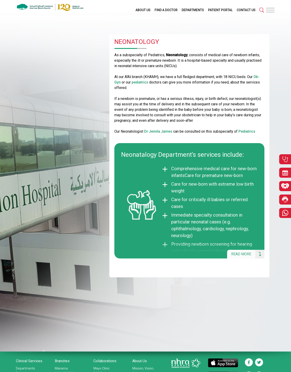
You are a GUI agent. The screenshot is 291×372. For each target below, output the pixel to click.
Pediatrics (246, 131)
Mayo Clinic (101, 368)
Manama (61, 368)
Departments (25, 368)
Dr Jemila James (158, 131)
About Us (139, 361)
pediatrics (140, 82)
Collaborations (104, 361)
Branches (62, 361)
